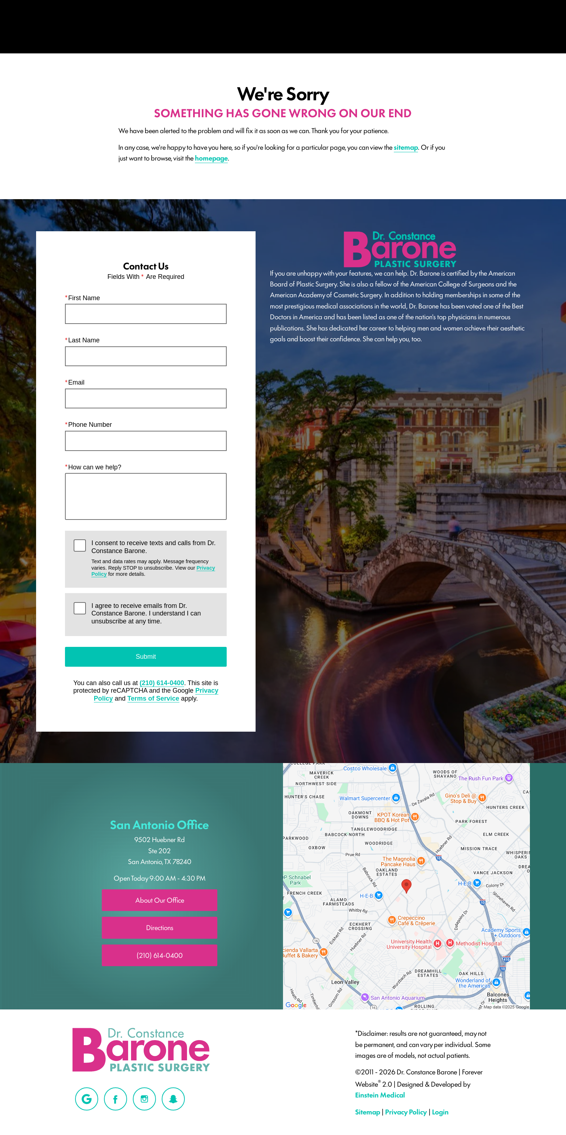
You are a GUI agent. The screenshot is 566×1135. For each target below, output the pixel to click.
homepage (211, 158)
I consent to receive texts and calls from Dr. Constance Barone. (154, 558)
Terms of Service (153, 698)
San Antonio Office (159, 823)
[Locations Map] (406, 885)
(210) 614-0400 (162, 683)
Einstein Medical (380, 1095)
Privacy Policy (406, 1111)
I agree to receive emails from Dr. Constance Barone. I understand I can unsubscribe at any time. (146, 613)
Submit (146, 656)
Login (440, 1111)
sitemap (406, 147)
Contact (510, 23)
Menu (70, 23)
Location (396, 23)
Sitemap (367, 1111)
